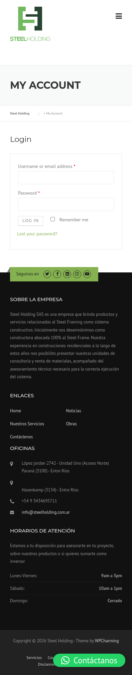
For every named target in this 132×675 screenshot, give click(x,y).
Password (29, 193)
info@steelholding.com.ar (46, 512)
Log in (30, 220)
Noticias (73, 411)
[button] (89, 660)
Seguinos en (27, 274)
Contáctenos (21, 437)
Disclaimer (47, 664)
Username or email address (46, 166)
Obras (71, 424)
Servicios (34, 658)
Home (15, 411)
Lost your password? (37, 234)
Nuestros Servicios (27, 424)
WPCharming (107, 641)
